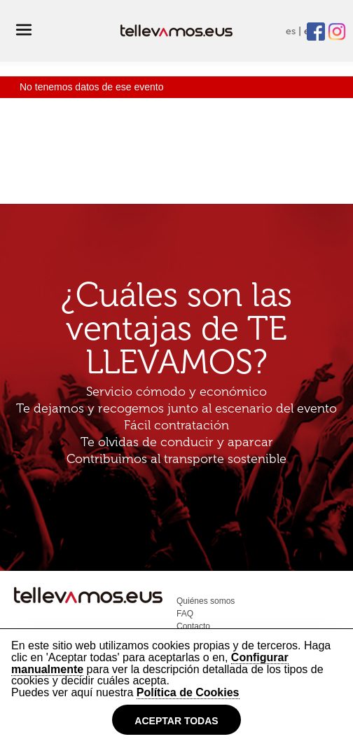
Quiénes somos (205, 601)
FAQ (184, 614)
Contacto (193, 626)
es (291, 31)
